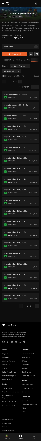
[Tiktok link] (7, 341)
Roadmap (25, 368)
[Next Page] (20, 81)
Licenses (5, 427)
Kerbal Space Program (9, 372)
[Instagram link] (3, 341)
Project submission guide (10, 392)
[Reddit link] (24, 341)
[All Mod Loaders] (10, 71)
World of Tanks (7, 379)
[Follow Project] (36, 54)
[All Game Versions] (18, 66)
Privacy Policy (6, 423)
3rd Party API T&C (8, 405)
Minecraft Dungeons (9, 376)
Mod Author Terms (8, 430)
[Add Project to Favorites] (31, 54)
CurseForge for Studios (29, 404)
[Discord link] (16, 341)
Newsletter (25, 365)
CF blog (24, 361)
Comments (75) (23, 60)
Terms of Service (7, 419)
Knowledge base (27, 384)
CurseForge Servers (28, 376)
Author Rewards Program (7, 397)
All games (5, 354)
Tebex (24, 408)
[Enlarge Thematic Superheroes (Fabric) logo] (5, 15)
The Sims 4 (6, 365)
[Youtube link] (11, 341)
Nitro (23, 412)
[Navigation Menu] (3, 3)
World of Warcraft (8, 361)
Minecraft (6, 10)
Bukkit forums (26, 372)
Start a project (7, 388)
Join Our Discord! (28, 354)
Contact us (25, 392)
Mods (15, 10)
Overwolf (25, 401)
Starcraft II (5, 368)
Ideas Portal (26, 357)
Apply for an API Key (9, 401)
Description (8, 60)
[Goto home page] (8, 3)
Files (35, 60)
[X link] (20, 341)
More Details (20, 46)
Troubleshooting (27, 388)
